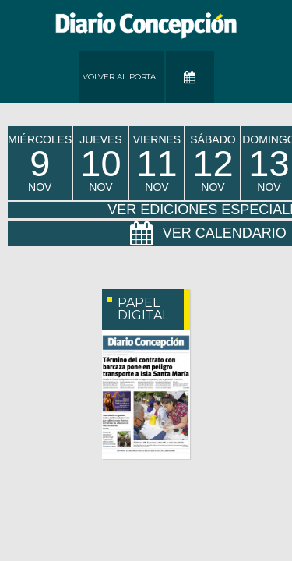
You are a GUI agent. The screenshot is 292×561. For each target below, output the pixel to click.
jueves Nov (100, 163)
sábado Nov (212, 163)
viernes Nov (157, 163)
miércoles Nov (40, 163)
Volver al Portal (121, 77)
